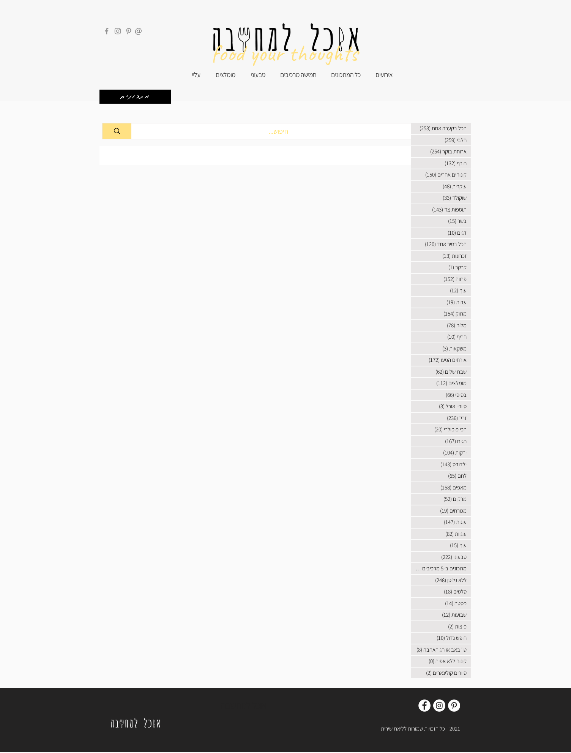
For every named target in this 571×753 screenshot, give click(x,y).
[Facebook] (107, 31)
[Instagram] (118, 31)
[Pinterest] (129, 31)
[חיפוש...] (278, 131)
